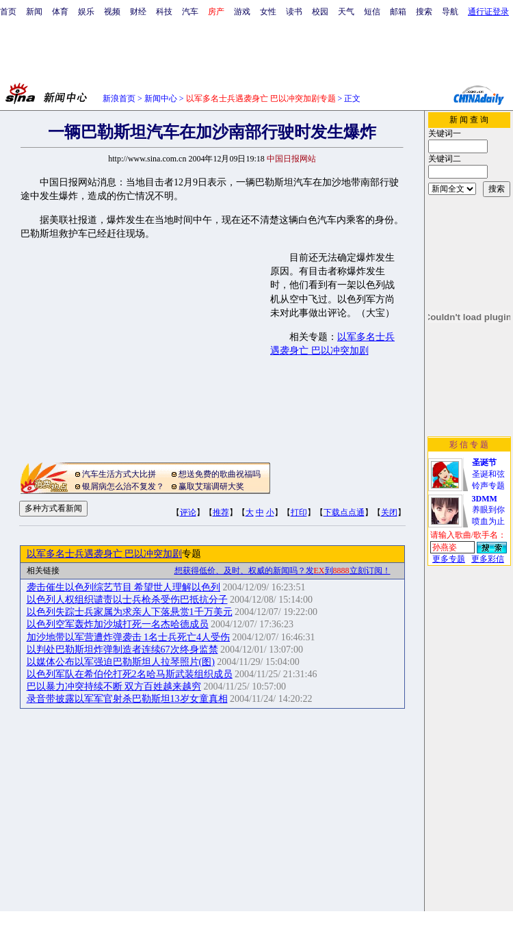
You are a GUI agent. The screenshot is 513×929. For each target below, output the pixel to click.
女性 (268, 11)
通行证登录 (488, 11)
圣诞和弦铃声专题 (488, 474)
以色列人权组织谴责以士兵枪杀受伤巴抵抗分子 (127, 599)
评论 (188, 512)
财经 (138, 11)
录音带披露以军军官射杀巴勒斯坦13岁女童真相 (127, 699)
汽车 (190, 11)
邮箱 (398, 11)
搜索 (424, 11)
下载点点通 (344, 512)
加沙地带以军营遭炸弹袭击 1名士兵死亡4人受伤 (129, 637)
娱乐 (86, 11)
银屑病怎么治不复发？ (123, 486)
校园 (320, 11)
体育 (60, 11)
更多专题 (448, 559)
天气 (346, 11)
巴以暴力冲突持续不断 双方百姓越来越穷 (114, 686)
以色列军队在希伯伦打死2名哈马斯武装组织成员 (130, 674)
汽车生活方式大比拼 (119, 474)
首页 (8, 11)
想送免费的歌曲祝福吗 (220, 474)
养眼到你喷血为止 (488, 510)
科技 (164, 11)
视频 (112, 11)
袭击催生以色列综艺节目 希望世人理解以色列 (124, 587)
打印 (299, 512)
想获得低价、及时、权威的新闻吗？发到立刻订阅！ (282, 570)
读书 (294, 11)
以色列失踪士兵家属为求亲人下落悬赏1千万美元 (130, 612)
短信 (372, 11)
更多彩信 (487, 559)
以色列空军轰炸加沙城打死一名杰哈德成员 (118, 624)
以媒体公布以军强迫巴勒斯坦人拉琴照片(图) (121, 662)
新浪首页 (119, 98)
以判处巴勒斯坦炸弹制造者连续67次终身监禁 (122, 649)
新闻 (34, 11)
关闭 (389, 512)
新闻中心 (160, 98)
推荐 (221, 512)
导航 (450, 11)
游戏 (242, 11)
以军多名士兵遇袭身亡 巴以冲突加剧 (105, 554)
